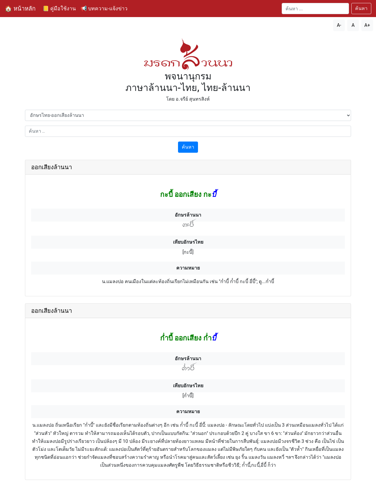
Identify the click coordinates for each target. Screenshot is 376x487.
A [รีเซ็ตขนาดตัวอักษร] (353, 25)
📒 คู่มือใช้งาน (59, 8)
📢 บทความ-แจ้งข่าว (103, 8)
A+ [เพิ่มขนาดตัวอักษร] (367, 25)
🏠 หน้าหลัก (20, 8)
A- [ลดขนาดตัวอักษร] (339, 25)
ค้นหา (361, 8)
